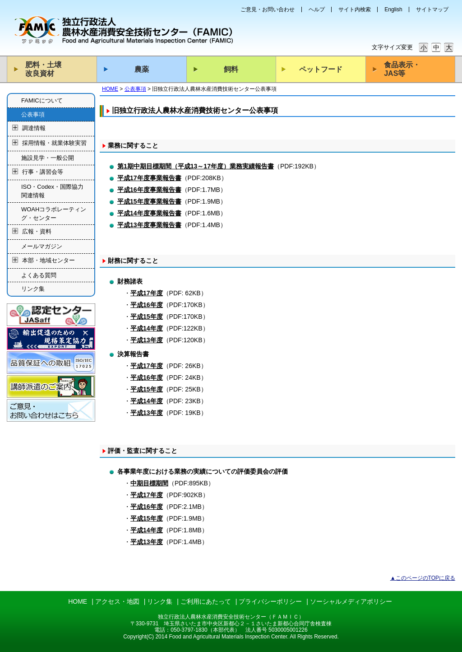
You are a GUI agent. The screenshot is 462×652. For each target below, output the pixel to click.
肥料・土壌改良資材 (43, 69)
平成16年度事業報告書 (149, 189)
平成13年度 (146, 340)
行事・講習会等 (42, 171)
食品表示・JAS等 (402, 69)
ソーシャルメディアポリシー (351, 601)
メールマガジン (41, 246)
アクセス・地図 (117, 601)
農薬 (141, 69)
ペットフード (320, 69)
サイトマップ (432, 9)
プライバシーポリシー (270, 601)
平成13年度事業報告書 (149, 224)
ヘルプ (317, 9)
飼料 (231, 69)
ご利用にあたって (205, 601)
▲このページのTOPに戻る (422, 578)
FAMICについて (42, 100)
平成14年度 (146, 328)
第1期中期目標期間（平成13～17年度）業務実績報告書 (195, 166)
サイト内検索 (354, 9)
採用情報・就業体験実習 (54, 143)
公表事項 (135, 89)
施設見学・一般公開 (47, 157)
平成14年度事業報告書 (149, 213)
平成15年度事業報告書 (149, 201)
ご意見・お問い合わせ (267, 9)
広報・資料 (36, 231)
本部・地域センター (48, 260)
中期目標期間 (149, 483)
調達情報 (34, 128)
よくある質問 (38, 275)
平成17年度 (146, 293)
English (393, 9)
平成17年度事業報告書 (149, 178)
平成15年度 (146, 316)
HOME (110, 89)
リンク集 (33, 288)
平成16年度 (146, 304)
